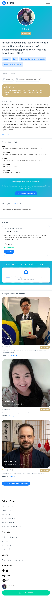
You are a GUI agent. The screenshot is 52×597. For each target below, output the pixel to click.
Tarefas (5, 541)
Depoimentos (7, 510)
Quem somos (7, 506)
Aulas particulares (9, 537)
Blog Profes (6, 549)
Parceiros (6, 514)
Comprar (9, 251)
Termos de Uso (8, 522)
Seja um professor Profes (12, 560)
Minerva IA (6, 545)
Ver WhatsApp (26, 593)
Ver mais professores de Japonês (16, 483)
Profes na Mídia (8, 518)
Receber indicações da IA (26, 193)
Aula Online (8, 79)
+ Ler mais (5, 135)
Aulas (16, 203)
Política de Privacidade (11, 526)
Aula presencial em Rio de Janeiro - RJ (28, 79)
